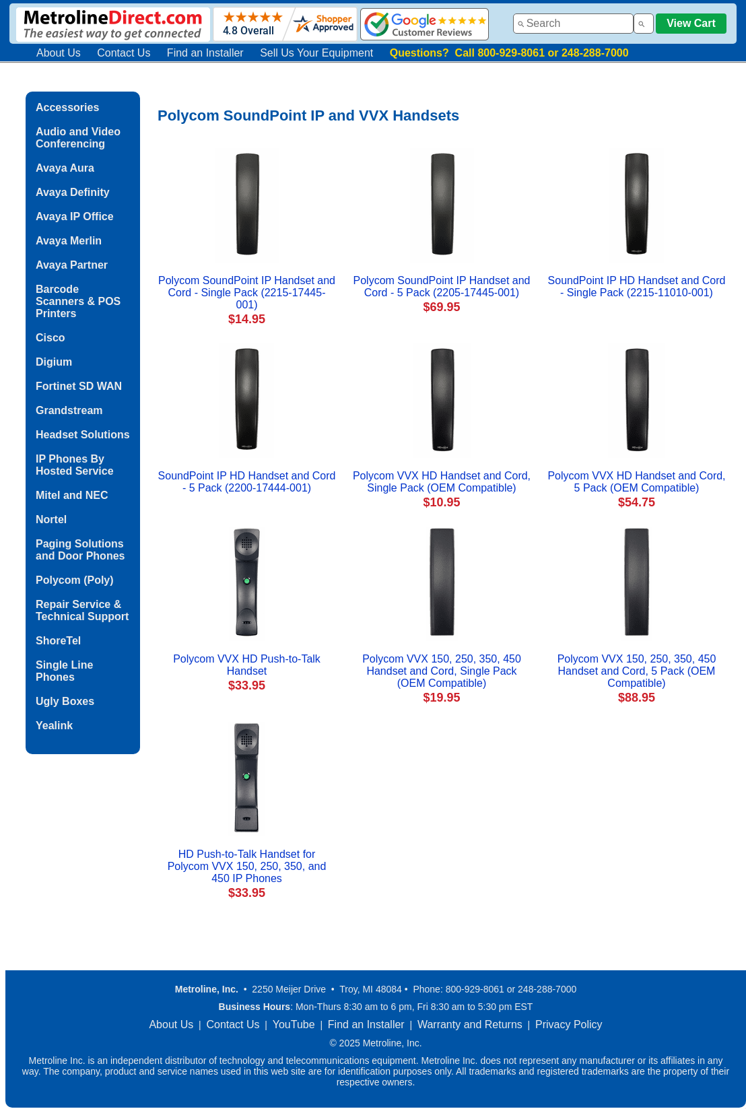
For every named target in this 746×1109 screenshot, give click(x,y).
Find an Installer (205, 53)
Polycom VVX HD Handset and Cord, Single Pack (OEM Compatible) (442, 482)
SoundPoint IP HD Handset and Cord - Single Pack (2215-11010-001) (637, 286)
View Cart (691, 23)
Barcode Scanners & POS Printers (78, 301)
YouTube (294, 1024)
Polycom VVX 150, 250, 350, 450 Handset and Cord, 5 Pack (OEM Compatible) (636, 671)
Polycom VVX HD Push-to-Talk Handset (246, 665)
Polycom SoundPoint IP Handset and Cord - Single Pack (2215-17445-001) (246, 292)
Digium (54, 362)
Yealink (54, 725)
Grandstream (69, 410)
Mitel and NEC (72, 495)
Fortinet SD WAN (79, 386)
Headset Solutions (83, 434)
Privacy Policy (569, 1024)
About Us (58, 53)
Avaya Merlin (69, 240)
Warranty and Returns (469, 1024)
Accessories (67, 107)
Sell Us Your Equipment (316, 53)
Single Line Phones (64, 671)
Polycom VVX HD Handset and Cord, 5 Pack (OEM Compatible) (636, 482)
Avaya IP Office (75, 216)
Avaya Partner (72, 265)
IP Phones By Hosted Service (75, 465)
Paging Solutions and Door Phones (80, 550)
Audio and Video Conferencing (78, 137)
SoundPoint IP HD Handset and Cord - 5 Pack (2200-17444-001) (247, 482)
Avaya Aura (65, 168)
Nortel (51, 519)
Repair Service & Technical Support (82, 610)
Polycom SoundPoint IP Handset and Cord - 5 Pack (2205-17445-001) (442, 286)
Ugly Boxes (65, 701)
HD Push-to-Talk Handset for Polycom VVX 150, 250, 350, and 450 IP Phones (247, 866)
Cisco (50, 337)
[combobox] (573, 23)
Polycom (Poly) (75, 580)
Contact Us (123, 53)
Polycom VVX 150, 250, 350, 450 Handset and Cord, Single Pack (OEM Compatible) (441, 671)
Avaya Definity (73, 192)
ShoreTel (58, 640)
